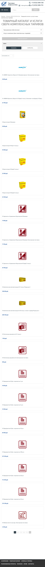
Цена (22, 43)
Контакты (31, 564)
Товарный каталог (14, 561)
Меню (6, 10)
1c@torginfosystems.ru (26, 5)
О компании (4, 561)
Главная (3, 16)
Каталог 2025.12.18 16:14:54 (13, 16)
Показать (13, 48)
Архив (25, 564)
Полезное (20, 564)
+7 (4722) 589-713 (37, 5)
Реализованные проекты (8, 564)
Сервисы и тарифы (26, 561)
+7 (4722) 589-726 (37, 2)
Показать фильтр (22, 38)
